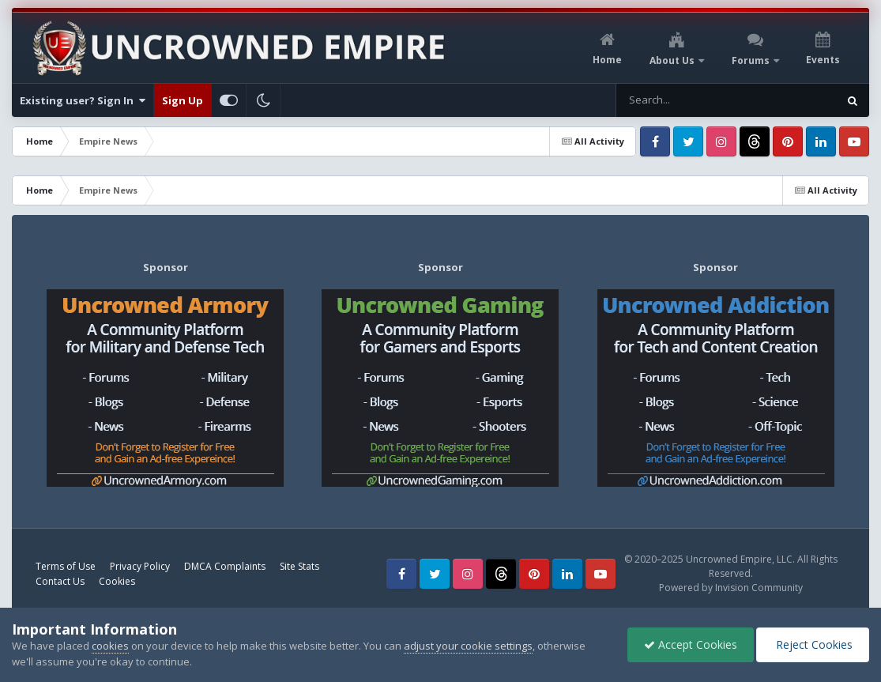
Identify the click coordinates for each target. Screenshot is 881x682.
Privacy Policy (140, 566)
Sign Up (182, 100)
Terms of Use (66, 566)
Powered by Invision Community (731, 587)
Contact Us (60, 581)
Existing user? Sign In (82, 100)
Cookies (117, 581)
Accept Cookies (690, 644)
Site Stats (299, 566)
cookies (110, 646)
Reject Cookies (813, 644)
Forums (752, 60)
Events (823, 59)
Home (607, 59)
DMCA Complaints (224, 566)
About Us (673, 60)
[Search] (685, 100)
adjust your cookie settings (468, 646)
